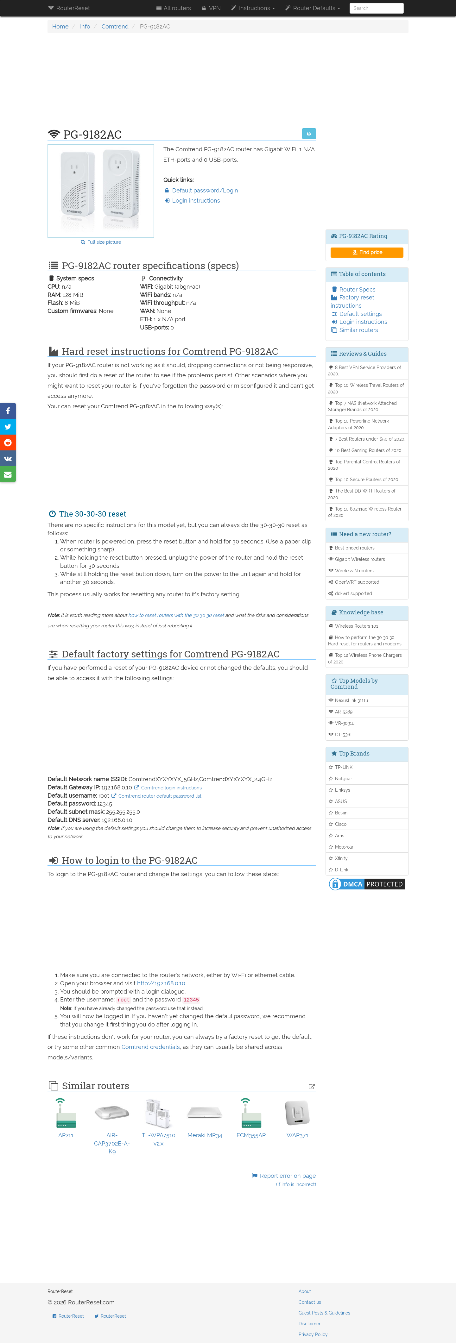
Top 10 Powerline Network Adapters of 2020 (358, 424)
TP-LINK (340, 767)
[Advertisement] (182, 84)
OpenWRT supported (354, 582)
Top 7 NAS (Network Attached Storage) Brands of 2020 (362, 406)
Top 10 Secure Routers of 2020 (363, 479)
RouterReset (69, 8)
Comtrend (115, 26)
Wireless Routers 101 (353, 626)
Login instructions (191, 200)
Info (85, 26)
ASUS (337, 801)
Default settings (356, 314)
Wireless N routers (351, 570)
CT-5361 (340, 734)
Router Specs (353, 289)
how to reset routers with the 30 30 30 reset (176, 615)
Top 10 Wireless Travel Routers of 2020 (366, 388)
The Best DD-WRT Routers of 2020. (362, 494)
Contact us (310, 1302)
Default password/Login (200, 190)
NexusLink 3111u (348, 700)
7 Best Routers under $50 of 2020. (367, 439)
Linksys (339, 790)
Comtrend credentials (151, 1047)
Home (60, 26)
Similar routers (354, 330)
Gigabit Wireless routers (356, 559)
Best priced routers (351, 547)
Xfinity (338, 858)
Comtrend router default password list (156, 796)
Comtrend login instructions (168, 788)
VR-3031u (341, 723)
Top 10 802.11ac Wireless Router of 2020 (365, 512)
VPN (210, 8)
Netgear (340, 778)
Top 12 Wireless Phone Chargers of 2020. (365, 658)
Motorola (341, 847)
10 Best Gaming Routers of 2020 (365, 450)
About (305, 1291)
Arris (336, 835)
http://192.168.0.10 (161, 983)
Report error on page (283, 1179)
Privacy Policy (313, 1334)
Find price (367, 252)
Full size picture (100, 242)
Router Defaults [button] (312, 8)
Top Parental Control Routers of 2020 (364, 465)
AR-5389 (340, 711)
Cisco (337, 824)
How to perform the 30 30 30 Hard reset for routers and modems (365, 641)
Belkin (338, 812)
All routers (173, 8)
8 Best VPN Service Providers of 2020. (365, 371)
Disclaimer (309, 1323)
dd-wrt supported (350, 593)
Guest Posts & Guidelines (324, 1312)
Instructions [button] (252, 8)
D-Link (338, 869)
